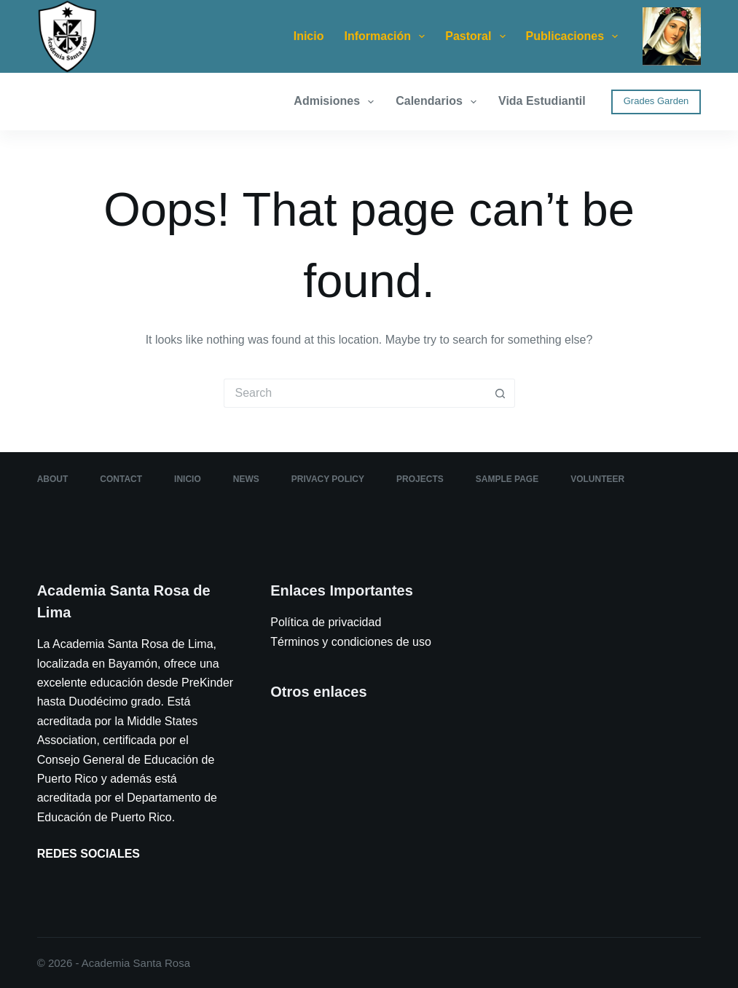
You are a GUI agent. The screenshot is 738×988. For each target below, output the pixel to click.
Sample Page (507, 479)
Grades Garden (656, 100)
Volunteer (597, 479)
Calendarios (439, 102)
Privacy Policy (327, 479)
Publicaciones (575, 36)
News (246, 479)
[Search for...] (355, 393)
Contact (121, 479)
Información (387, 36)
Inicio (309, 36)
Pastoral (478, 36)
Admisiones (337, 102)
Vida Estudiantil (542, 101)
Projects (420, 479)
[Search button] (500, 393)
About (52, 479)
